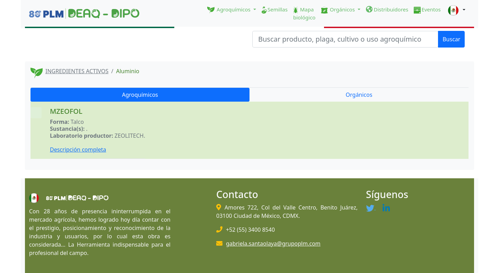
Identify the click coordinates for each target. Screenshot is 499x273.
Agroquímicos (140, 95)
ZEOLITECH (129, 135)
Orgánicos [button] (338, 10)
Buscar (451, 39)
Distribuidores (387, 9)
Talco (77, 121)
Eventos (427, 10)
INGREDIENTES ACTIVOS (76, 71)
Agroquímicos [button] (229, 10)
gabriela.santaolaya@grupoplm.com (273, 243)
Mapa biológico (304, 13)
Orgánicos (359, 95)
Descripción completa (78, 149)
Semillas (275, 10)
